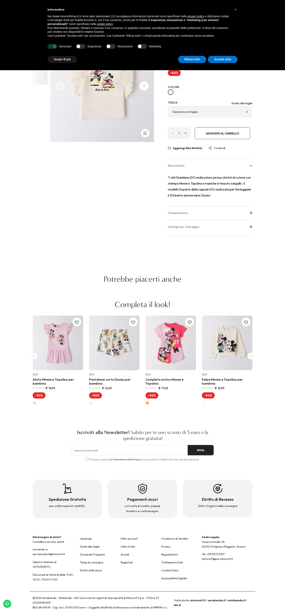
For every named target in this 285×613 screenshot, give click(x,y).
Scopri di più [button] (62, 59)
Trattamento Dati (172, 562)
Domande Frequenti (92, 554)
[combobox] (210, 111)
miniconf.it (197, 600)
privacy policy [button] (195, 16)
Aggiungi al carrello (222, 133)
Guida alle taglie (241, 103)
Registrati (127, 562)
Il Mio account (129, 538)
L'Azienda (85, 538)
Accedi (125, 554)
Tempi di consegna (91, 562)
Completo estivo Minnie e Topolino (164, 381)
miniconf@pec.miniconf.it (217, 559)
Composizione (210, 213)
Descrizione (210, 165)
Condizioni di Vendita (174, 538)
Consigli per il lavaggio (210, 227)
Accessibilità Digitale (174, 578)
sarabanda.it (217, 600)
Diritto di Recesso (91, 570)
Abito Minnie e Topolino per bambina (53, 381)
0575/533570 (41, 567)
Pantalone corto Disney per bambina (110, 381)
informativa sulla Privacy (126, 459)
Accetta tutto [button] (222, 59)
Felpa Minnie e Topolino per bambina (222, 381)
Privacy (165, 546)
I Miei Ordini (128, 546)
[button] (144, 85)
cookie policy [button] (105, 24)
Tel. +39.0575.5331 (213, 554)
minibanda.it (236, 600)
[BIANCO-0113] (170, 92)
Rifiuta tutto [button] (192, 59)
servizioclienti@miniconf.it (49, 554)
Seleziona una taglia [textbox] (185, 112)
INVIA (200, 450)
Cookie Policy (169, 570)
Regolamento (169, 554)
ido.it (177, 605)
